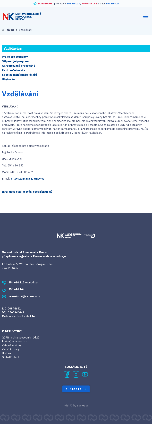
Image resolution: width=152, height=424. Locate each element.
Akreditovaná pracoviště (18, 65)
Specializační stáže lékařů (19, 75)
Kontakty (76, 389)
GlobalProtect (10, 357)
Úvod (9, 29)
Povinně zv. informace (14, 341)
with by (76, 405)
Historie (6, 353)
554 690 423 (112, 3)
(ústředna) (20, 282)
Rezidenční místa (13, 70)
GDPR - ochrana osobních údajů (20, 337)
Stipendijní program (15, 61)
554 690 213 (73, 3)
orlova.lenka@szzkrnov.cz (27, 178)
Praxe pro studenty (15, 56)
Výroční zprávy (10, 349)
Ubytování (9, 79)
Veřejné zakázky (12, 345)
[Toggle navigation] (145, 16)
